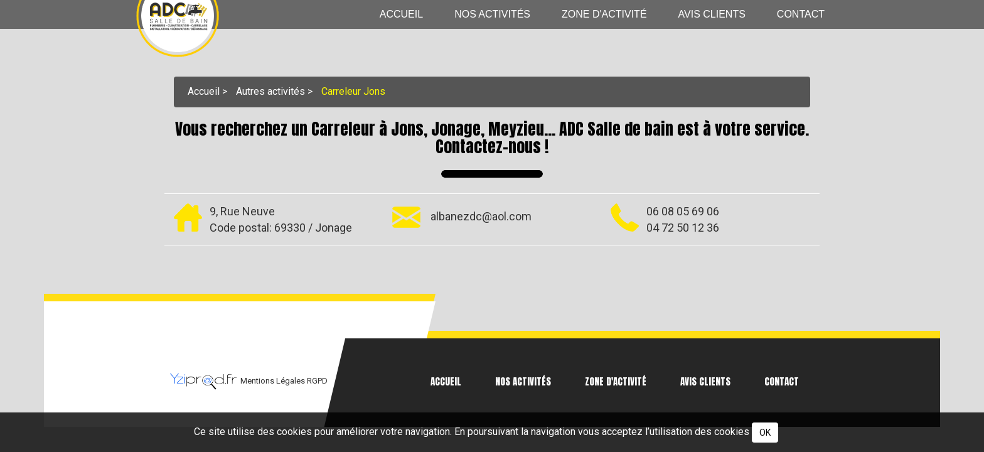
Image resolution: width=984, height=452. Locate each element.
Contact (801, 14)
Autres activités (270, 91)
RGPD (317, 380)
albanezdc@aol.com (481, 216)
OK (765, 433)
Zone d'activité (604, 14)
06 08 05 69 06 (682, 210)
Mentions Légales (273, 380)
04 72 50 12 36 (682, 227)
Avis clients (712, 14)
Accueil (401, 14)
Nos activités (492, 14)
